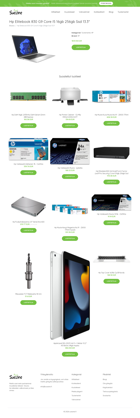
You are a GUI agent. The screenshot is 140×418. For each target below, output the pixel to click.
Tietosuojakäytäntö (110, 394)
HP (92, 35)
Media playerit (77, 394)
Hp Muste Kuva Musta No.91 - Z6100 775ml (111, 117)
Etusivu (12, 28)
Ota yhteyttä (107, 386)
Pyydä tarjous (106, 3)
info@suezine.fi (46, 389)
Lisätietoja (81, 50)
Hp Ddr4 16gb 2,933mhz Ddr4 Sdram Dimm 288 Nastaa (28, 118)
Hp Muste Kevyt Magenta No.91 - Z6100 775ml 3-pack (70, 231)
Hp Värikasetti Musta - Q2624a (70, 170)
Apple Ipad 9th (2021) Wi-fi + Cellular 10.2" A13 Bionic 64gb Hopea (70, 347)
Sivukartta (106, 398)
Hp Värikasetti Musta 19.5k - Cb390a (111, 217)
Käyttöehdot (107, 390)
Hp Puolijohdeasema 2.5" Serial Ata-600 (28, 224)
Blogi (111, 13)
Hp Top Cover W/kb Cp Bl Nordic (111, 275)
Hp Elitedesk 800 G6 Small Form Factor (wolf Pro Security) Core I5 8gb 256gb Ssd (111, 175)
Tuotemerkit (123, 13)
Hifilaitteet (55, 13)
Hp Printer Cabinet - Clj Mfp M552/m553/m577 (70, 118)
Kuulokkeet (69, 13)
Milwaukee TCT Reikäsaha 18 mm (28, 296)
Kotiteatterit (99, 13)
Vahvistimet (84, 13)
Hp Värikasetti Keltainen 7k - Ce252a (28, 167)
